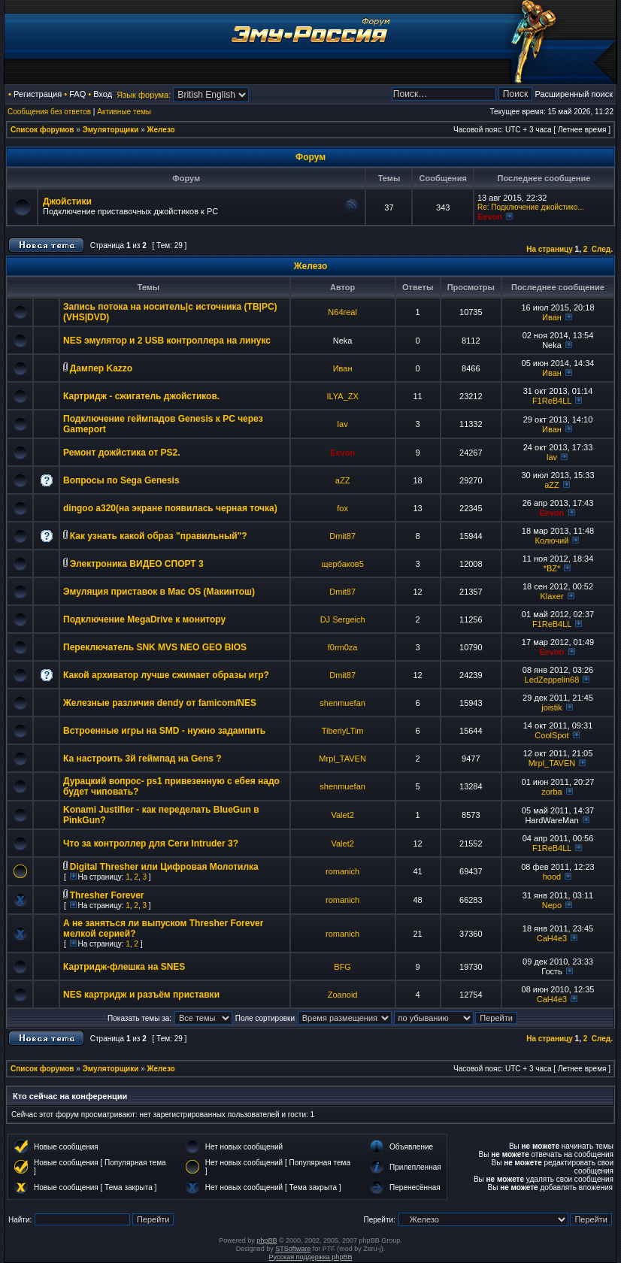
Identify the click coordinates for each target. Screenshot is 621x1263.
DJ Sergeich (342, 619)
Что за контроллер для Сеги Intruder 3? (150, 843)
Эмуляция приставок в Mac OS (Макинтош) (159, 591)
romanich (342, 871)
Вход (102, 93)
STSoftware (292, 1248)
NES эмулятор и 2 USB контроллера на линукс (167, 340)
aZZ (342, 480)
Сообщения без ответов (49, 112)
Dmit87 (342, 536)
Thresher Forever (107, 895)
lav (343, 424)
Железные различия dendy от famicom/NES (159, 703)
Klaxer (551, 596)
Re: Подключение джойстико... (530, 207)
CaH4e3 (552, 938)
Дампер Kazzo (101, 368)
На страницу (549, 249)
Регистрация (38, 93)
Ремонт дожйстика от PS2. (121, 452)
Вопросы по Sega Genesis (121, 480)
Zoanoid (343, 994)
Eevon (489, 216)
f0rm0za (343, 647)
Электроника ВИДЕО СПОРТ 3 (137, 564)
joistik (551, 707)
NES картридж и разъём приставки (141, 994)
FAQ (77, 93)
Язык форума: (144, 94)
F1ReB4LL (551, 400)
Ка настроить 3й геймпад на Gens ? (142, 758)
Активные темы (124, 112)
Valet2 (342, 814)
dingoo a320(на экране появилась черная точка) (170, 508)
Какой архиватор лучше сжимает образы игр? (166, 675)
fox (342, 508)
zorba (551, 791)
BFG (342, 966)
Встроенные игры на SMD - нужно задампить (164, 730)
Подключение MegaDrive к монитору (144, 619)
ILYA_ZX (342, 396)
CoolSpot (551, 735)
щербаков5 (342, 563)
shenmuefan (342, 702)
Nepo (552, 905)
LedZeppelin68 (552, 679)
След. (602, 249)
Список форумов (42, 130)
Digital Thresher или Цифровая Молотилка (164, 867)
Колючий (552, 540)
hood (552, 876)
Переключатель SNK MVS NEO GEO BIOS (155, 647)
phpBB (266, 1240)
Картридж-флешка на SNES (124, 967)
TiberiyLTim (343, 730)
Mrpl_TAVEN (342, 758)
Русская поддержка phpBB (311, 1257)
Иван (552, 317)
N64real (342, 312)
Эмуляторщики (111, 130)
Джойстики (67, 201)
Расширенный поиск (574, 93)
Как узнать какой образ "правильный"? (158, 536)
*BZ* (552, 568)
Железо (161, 130)
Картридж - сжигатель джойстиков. (141, 396)
